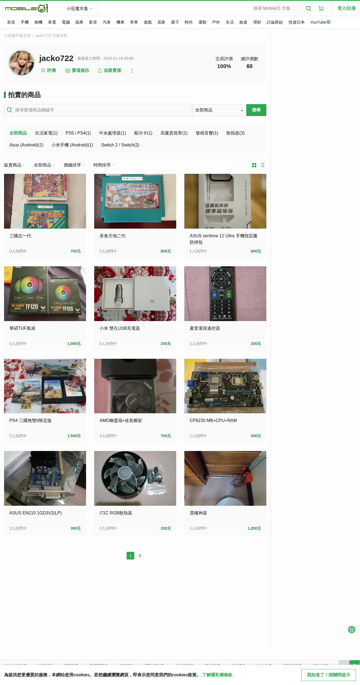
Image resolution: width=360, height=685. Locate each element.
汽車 (107, 22)
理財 (257, 22)
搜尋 (256, 110)
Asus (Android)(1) (26, 145)
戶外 (216, 22)
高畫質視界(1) (174, 133)
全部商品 (18, 133)
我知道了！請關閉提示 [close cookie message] (328, 675)
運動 (202, 22)
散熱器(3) (235, 133)
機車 (120, 22)
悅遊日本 (297, 22)
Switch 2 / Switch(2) (120, 145)
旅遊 (243, 22)
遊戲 (148, 22)
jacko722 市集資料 (51, 35)
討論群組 (275, 22)
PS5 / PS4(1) (78, 133)
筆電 (52, 22)
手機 (25, 22)
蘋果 (79, 22)
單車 (134, 22)
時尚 (189, 22)
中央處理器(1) (112, 133)
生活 (230, 22)
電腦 (66, 22)
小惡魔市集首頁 (17, 35)
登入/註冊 (347, 8)
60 (250, 66)
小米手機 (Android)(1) (72, 145)
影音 (93, 22)
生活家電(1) (46, 133)
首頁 (11, 22)
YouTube (320, 22)
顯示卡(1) (143, 133)
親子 (175, 22)
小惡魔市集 (77, 8)
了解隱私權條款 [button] (217, 675)
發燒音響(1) (207, 133)
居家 (161, 22)
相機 (38, 22)
